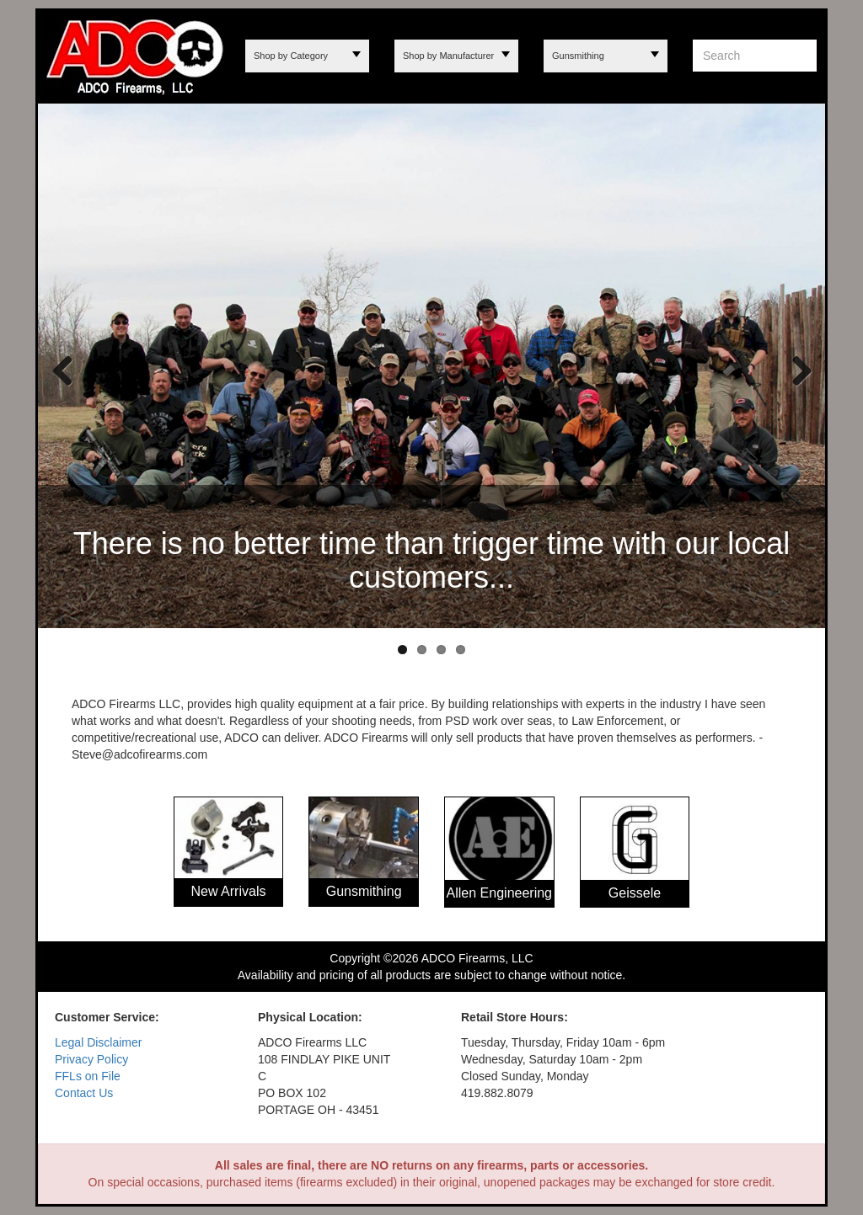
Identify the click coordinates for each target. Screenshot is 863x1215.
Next (795, 370)
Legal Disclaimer (98, 1042)
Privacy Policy (91, 1059)
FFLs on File (88, 1076)
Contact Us (84, 1093)
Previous (63, 370)
